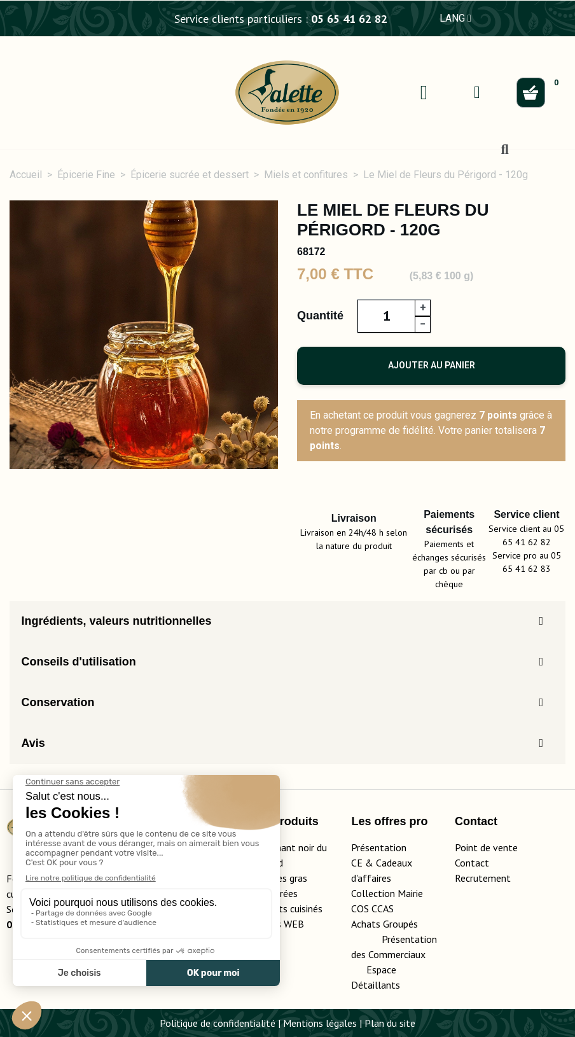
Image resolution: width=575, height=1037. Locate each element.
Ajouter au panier (431, 365)
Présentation (378, 847)
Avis (33, 743)
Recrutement (483, 878)
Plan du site (389, 1023)
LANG (455, 18)
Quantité (320, 315)
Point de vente (486, 847)
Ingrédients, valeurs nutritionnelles (116, 621)
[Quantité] (386, 316)
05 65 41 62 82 (349, 18)
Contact (472, 862)
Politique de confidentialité (217, 1023)
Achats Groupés (384, 923)
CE (357, 862)
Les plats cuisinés (285, 908)
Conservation (57, 702)
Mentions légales (320, 1023)
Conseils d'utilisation (78, 661)
